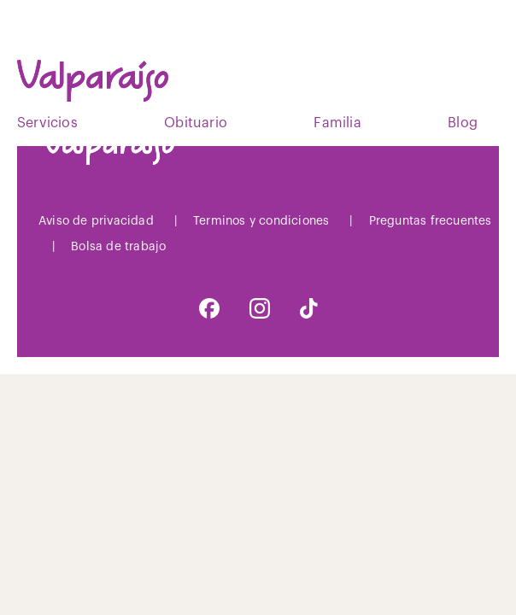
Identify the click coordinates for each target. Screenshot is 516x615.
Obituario (195, 123)
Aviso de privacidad (96, 221)
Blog (463, 123)
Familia (337, 123)
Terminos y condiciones (261, 221)
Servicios (47, 123)
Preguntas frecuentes (430, 221)
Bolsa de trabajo (118, 247)
